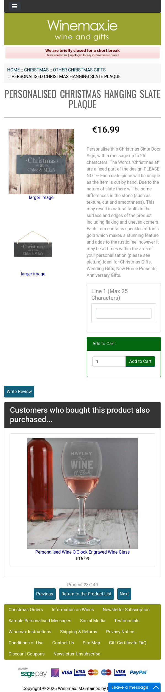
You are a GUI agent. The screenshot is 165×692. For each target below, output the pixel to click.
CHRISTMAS (36, 70)
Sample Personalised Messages (40, 620)
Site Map (91, 642)
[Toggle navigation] (15, 6)
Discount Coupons (27, 654)
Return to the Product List (86, 594)
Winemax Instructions (30, 631)
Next (124, 594)
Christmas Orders (26, 609)
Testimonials (126, 620)
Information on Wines (73, 609)
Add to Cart (140, 361)
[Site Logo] (82, 30)
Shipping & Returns (78, 631)
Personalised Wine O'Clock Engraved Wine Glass (82, 552)
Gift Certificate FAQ (128, 642)
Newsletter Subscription (126, 609)
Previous (44, 594)
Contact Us (63, 642)
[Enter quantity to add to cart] (109, 361)
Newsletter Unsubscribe (77, 654)
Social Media (92, 620)
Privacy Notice (120, 631)
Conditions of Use (26, 642)
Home (13, 70)
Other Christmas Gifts (79, 70)
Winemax (67, 688)
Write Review (19, 391)
